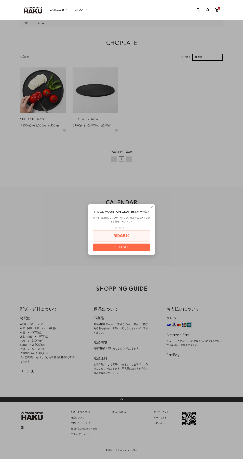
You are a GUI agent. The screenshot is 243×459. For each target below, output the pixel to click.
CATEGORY (57, 10)
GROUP (79, 10)
